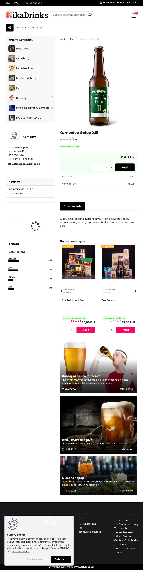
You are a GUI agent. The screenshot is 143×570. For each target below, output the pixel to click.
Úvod (62, 39)
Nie (10, 286)
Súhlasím (61, 559)
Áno (10, 267)
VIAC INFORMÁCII (20, 551)
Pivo (14, 88)
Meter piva (18, 48)
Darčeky (17, 98)
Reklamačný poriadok (126, 536)
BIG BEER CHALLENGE (24, 118)
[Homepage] (10, 27)
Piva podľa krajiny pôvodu (28, 108)
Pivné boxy (18, 58)
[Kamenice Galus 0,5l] (98, 86)
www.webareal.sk (84, 566)
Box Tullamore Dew (73, 300)
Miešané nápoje (73, 478)
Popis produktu (72, 206)
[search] (90, 14)
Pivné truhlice (20, 68)
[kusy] (101, 167)
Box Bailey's (109, 300)
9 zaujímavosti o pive (77, 440)
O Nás (19, 27)
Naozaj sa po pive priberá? (81, 376)
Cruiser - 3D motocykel (38, 216)
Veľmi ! (12, 258)
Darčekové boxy (22, 78)
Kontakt (29, 27)
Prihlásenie (108, 2)
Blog (39, 27)
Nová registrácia (128, 2)
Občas (12, 277)
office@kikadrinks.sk (26, 164)
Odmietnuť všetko (36, 559)
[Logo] (27, 15)
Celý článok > (127, 388)
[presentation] (61, 291)
